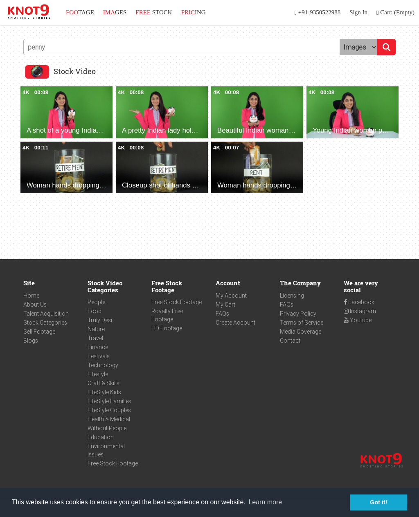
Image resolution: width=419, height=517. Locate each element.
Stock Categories (45, 322)
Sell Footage (39, 331)
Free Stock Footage (113, 463)
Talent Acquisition (46, 313)
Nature (96, 329)
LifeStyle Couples (109, 410)
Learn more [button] (265, 502)
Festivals (99, 356)
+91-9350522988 (318, 12)
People (96, 302)
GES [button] (115, 12)
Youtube (358, 320)
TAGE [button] (80, 12)
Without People (107, 428)
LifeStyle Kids (104, 392)
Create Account (235, 322)
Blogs (30, 340)
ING (193, 12)
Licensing (292, 295)
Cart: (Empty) (395, 12)
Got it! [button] (378, 502)
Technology (103, 365)
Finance (98, 347)
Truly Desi (100, 320)
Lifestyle (98, 374)
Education (101, 437)
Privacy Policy (298, 313)
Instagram (360, 311)
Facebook (359, 302)
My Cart (225, 304)
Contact (290, 340)
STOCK (153, 12)
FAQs (222, 313)
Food (94, 311)
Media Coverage (300, 331)
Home (31, 295)
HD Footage (166, 328)
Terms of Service (301, 322)
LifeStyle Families (109, 401)
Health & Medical (109, 419)
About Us (35, 304)
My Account (231, 295)
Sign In (358, 12)
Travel (95, 338)
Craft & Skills (103, 383)
